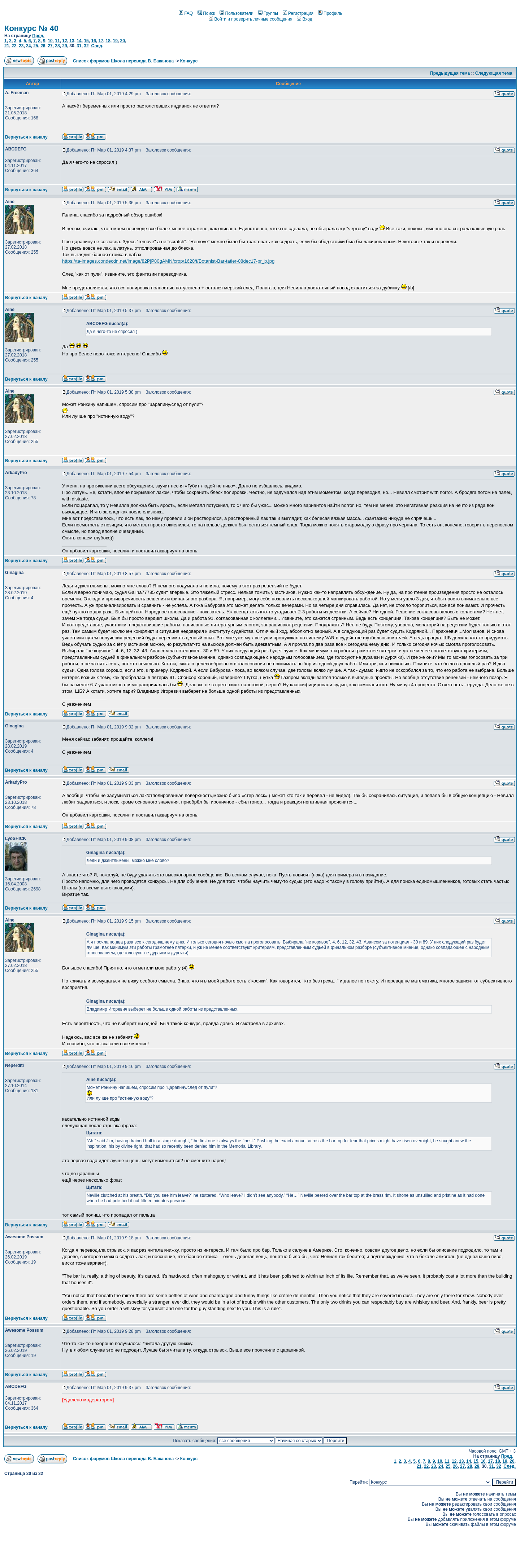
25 (35, 45)
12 (64, 40)
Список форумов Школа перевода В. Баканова (123, 61)
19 (115, 40)
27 (50, 45)
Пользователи (236, 13)
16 (93, 40)
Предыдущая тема (450, 73)
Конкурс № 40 (31, 28)
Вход (304, 19)
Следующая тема (493, 73)
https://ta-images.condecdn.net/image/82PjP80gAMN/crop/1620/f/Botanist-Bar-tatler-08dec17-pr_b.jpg (168, 261)
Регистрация (298, 13)
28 (57, 45)
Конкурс (189, 61)
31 (79, 45)
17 (100, 40)
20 (122, 40)
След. (97, 45)
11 (57, 40)
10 (50, 40)
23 (21, 45)
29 (64, 45)
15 (86, 40)
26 (42, 45)
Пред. (38, 35)
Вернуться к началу (26, 137)
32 (86, 45)
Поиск (206, 13)
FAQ (186, 13)
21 (6, 45)
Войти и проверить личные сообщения (250, 19)
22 (14, 45)
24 (28, 45)
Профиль (330, 13)
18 (107, 40)
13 (71, 40)
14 (79, 40)
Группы (268, 13)
